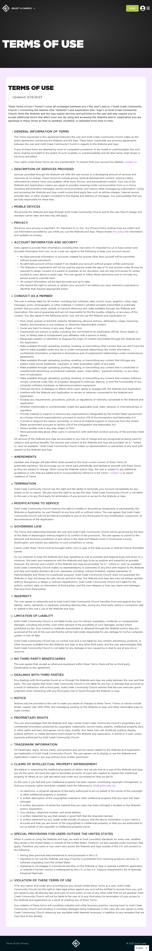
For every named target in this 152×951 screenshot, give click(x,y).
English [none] (139, 948)
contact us (130, 162)
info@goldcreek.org (103, 785)
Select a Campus (23, 8)
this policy (119, 231)
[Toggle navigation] (148, 8)
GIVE (132, 8)
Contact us (116, 472)
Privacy (25, 943)
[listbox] (141, 948)
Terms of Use (12, 943)
